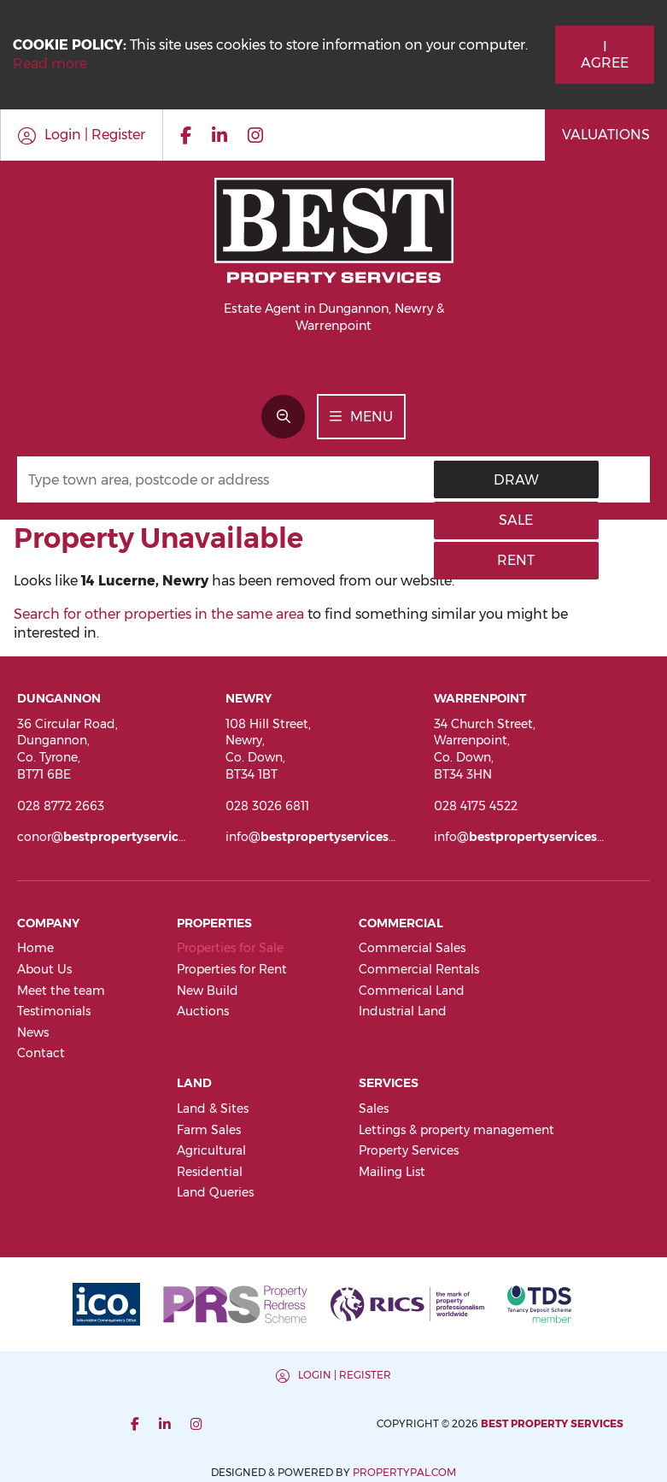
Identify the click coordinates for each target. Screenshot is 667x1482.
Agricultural (211, 1150)
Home (35, 948)
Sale (541, 480)
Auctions (203, 1011)
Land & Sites (213, 1108)
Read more (50, 64)
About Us (44, 969)
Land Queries (215, 1192)
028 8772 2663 (60, 806)
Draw (470, 480)
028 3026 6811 (267, 806)
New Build (207, 990)
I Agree (605, 54)
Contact (41, 1053)
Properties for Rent (232, 969)
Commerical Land (412, 990)
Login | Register (178, 1374)
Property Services (409, 1150)
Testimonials (54, 1011)
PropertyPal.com (571, 1423)
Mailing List (392, 1171)
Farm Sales (209, 1130)
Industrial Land (403, 1011)
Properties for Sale (230, 948)
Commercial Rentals (419, 969)
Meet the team (61, 990)
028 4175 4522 (476, 806)
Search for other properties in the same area (159, 614)
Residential (210, 1171)
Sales (374, 1108)
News (33, 1032)
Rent (612, 480)
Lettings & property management (456, 1130)
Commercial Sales (412, 948)
